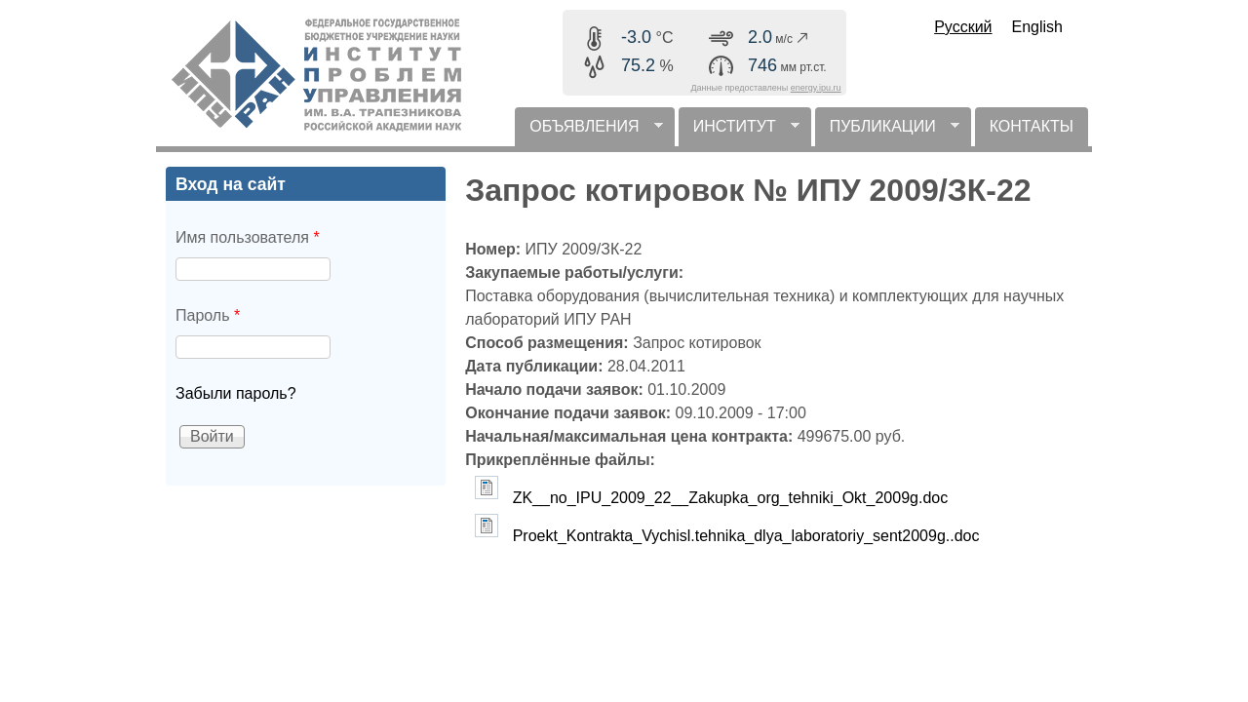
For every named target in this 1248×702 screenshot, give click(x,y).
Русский (963, 27)
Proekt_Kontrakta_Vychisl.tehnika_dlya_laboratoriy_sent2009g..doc (746, 535)
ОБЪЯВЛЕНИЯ (588, 132)
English (1037, 27)
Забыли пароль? (236, 393)
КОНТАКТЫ (1031, 126)
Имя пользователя (248, 237)
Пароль (208, 315)
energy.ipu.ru (816, 88)
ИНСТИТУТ (739, 132)
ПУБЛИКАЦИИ (887, 132)
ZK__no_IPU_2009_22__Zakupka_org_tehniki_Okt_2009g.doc (731, 497)
